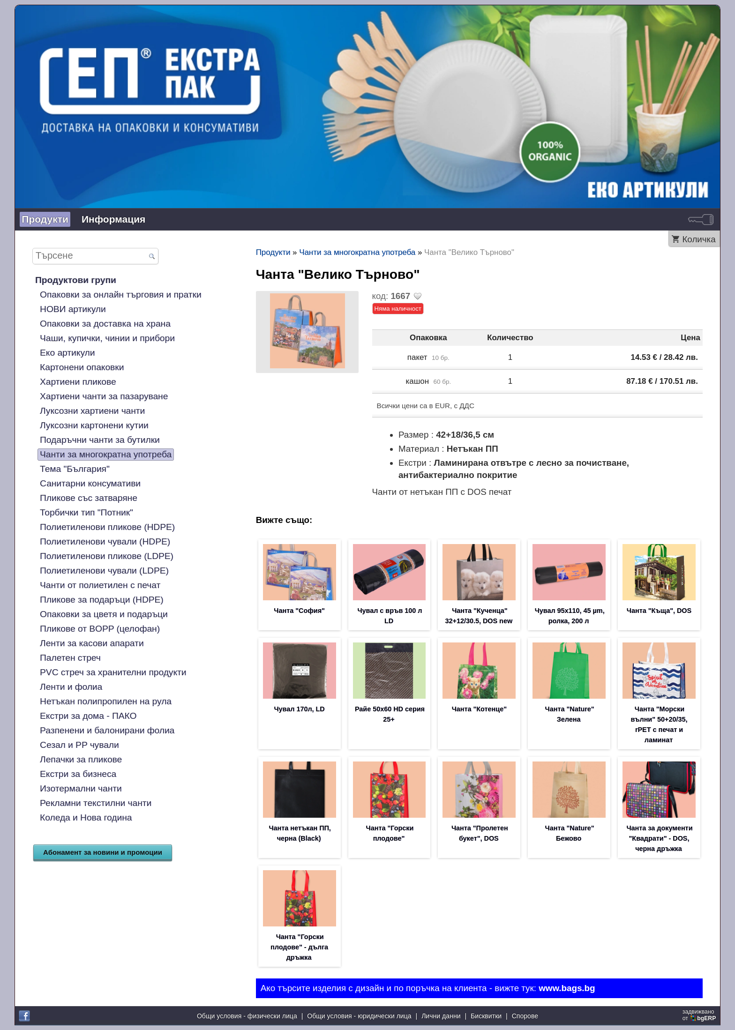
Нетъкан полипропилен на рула (106, 701)
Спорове (525, 1016)
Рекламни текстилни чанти (95, 803)
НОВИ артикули (73, 309)
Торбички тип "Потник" (86, 512)
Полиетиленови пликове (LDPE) (106, 556)
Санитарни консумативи (90, 483)
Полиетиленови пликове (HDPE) (107, 527)
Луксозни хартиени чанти (92, 411)
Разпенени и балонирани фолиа (107, 730)
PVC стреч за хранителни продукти (113, 672)
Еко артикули (67, 353)
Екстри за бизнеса (78, 774)
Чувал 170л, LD (299, 709)
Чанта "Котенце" (479, 709)
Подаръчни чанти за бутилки (100, 440)
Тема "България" (75, 469)
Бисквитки (486, 1016)
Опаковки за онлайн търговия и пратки (121, 294)
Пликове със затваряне (88, 498)
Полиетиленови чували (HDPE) (105, 541)
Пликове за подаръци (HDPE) (102, 600)
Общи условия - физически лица (247, 1016)
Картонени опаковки (82, 367)
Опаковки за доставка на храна (105, 323)
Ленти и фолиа (71, 687)
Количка (698, 239)
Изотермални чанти (81, 788)
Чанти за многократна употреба (106, 454)
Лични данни (440, 1016)
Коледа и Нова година (86, 817)
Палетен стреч (70, 658)
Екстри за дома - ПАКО (88, 716)
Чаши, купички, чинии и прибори (107, 338)
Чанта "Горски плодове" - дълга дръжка (299, 947)
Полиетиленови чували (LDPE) (104, 570)
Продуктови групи (75, 280)
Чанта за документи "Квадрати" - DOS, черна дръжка (660, 838)
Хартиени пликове (78, 382)
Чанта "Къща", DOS (659, 610)
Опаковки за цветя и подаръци (104, 614)
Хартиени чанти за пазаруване (104, 396)
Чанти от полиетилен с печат (100, 585)
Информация (113, 219)
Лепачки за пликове (81, 759)
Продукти (45, 219)
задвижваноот (700, 1015)
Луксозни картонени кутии (94, 425)
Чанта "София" (299, 610)
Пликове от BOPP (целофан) (100, 629)
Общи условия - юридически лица (359, 1016)
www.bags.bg (567, 988)
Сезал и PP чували (79, 745)
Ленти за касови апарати (92, 643)
